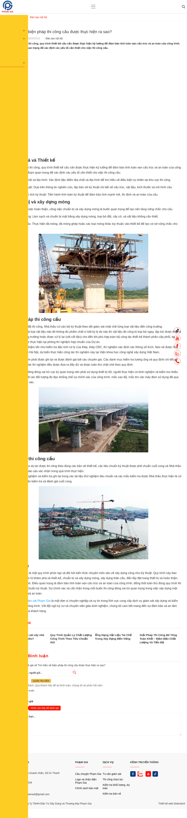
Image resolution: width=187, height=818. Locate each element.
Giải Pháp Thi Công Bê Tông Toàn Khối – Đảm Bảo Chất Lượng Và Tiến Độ (158, 638)
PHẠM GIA (81, 762)
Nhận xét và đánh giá (19, 701)
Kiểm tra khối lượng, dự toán (116, 786)
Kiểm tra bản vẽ (112, 793)
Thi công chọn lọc (113, 779)
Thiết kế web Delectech (171, 803)
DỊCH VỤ (108, 762)
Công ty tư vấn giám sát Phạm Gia (28, 600)
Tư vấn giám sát (112, 773)
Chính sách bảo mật (86, 788)
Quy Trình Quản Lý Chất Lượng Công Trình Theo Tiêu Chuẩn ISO (71, 638)
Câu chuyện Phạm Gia (88, 773)
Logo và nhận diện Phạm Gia (86, 781)
